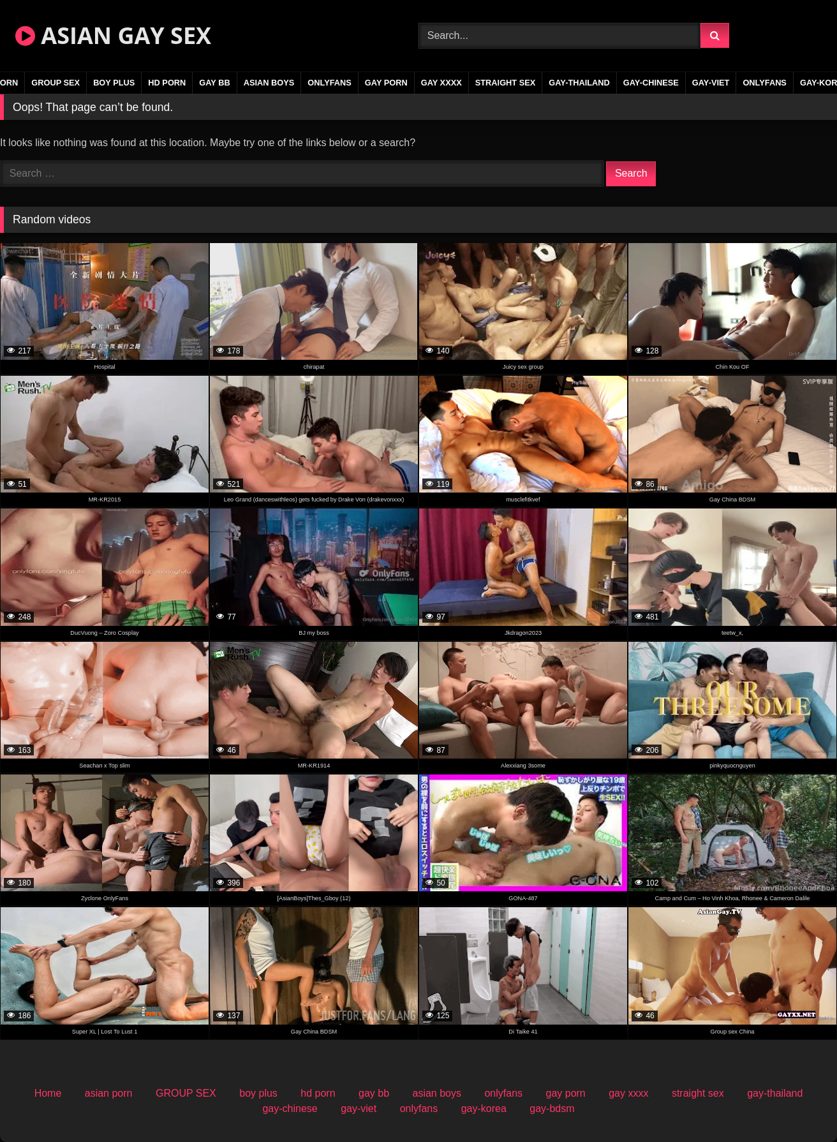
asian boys (269, 82)
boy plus (114, 82)
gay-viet (711, 82)
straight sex (505, 82)
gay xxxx (441, 82)
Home (48, 1093)
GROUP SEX (55, 82)
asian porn (109, 1093)
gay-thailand (579, 82)
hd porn (167, 82)
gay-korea (484, 1108)
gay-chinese (651, 82)
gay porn (386, 82)
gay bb (214, 82)
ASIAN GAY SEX (113, 35)
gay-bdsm (552, 1108)
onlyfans (329, 82)
